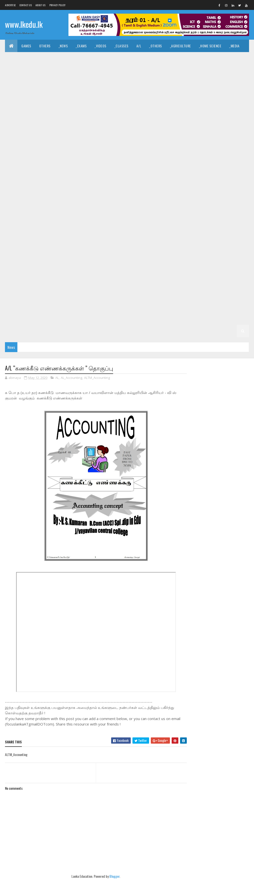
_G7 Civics (78, 231)
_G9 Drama (167, 182)
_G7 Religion (130, 244)
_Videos (100, 45)
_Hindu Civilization (63, 58)
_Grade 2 (180, 306)
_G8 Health (231, 207)
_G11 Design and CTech (173, 95)
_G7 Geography (180, 231)
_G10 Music (63, 169)
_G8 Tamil (234, 219)
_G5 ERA (130, 281)
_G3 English (67, 306)
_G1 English (201, 318)
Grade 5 (209, 269)
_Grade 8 (58, 207)
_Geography (112, 70)
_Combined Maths (187, 83)
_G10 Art (186, 132)
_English (33, 58)
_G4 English (67, 293)
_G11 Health (18, 120)
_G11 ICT (104, 120)
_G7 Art (57, 231)
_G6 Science (138, 269)
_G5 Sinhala (35, 281)
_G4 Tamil (42, 293)
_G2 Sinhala (203, 306)
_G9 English (193, 182)
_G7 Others (84, 244)
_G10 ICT (15, 169)
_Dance (238, 58)
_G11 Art (50, 95)
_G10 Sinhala (193, 169)
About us (40, 5)
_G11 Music (151, 120)
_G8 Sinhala (209, 219)
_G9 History (43, 194)
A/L (138, 45)
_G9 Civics (120, 182)
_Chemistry (135, 83)
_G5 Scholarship (183, 281)
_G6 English (131, 256)
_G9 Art (98, 182)
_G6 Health (188, 256)
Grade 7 (15, 231)
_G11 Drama (60, 107)
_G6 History (214, 256)
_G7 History (234, 231)
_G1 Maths (226, 318)
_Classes (121, 45)
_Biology (111, 83)
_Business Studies (23, 83)
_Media (234, 45)
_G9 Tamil (16, 207)
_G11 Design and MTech (26, 107)
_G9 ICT (66, 194)
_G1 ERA (14, 330)
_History (185, 58)
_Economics (197, 70)
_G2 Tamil (228, 306)
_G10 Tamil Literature (26, 182)
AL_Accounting (71, 378)
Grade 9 (57, 182)
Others (45, 45)
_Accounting (224, 70)
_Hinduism (133, 58)
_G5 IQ (13, 281)
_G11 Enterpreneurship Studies (173, 107)
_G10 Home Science (213, 157)
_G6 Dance (82, 256)
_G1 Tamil (178, 318)
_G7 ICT (14, 244)
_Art (203, 58)
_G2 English (18, 318)
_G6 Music (41, 269)
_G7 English (151, 231)
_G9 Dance (144, 182)
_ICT (177, 70)
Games (26, 45)
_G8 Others (111, 219)
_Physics (158, 83)
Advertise (10, 5)
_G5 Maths (109, 281)
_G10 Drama (199, 145)
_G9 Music (111, 194)
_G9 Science (208, 194)
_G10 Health (153, 157)
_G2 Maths (43, 318)
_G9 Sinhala (234, 194)
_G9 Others (136, 194)
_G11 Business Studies (81, 95)
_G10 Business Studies (218, 132)
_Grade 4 (231, 281)
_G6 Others (65, 269)
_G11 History (45, 120)
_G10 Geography (123, 157)
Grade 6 (228, 244)
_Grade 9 (77, 182)
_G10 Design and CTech (77, 145)
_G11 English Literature (122, 107)
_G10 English (226, 145)
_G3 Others (136, 306)
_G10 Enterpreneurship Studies (78, 157)
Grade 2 (159, 306)
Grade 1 (110, 318)
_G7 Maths (36, 244)
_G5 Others (153, 281)
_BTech (51, 83)
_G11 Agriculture (22, 95)
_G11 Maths (126, 120)
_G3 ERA (113, 306)
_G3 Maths (92, 306)
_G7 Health (208, 231)
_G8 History (18, 219)
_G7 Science (157, 244)
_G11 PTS (173, 120)
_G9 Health (17, 194)
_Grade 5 (230, 269)
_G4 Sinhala (18, 293)
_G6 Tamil (188, 269)
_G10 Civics (17, 145)
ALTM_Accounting (97, 378)
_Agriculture (180, 45)
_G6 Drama (106, 256)
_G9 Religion (181, 194)
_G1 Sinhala (154, 318)
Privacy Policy (57, 5)
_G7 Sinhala (183, 244)
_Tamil (14, 58)
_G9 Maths (88, 194)
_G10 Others (88, 169)
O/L (211, 83)
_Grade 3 (214, 293)
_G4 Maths (92, 293)
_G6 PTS (88, 269)
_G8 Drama (148, 207)
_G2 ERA (65, 318)
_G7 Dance (102, 231)
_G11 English (86, 107)
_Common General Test (148, 70)
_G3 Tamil (42, 306)
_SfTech (71, 83)
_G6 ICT (237, 256)
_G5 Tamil (59, 281)
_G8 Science (183, 219)
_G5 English (84, 281)
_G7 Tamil (207, 244)
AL (57, 378)
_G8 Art (79, 207)
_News (63, 45)
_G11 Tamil (43, 132)
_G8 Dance (125, 207)
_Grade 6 (16, 256)
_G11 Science (225, 120)
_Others (155, 45)
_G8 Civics (101, 207)
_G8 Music (86, 219)
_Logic (53, 70)
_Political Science (80, 70)
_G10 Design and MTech (165, 145)
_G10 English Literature (27, 157)
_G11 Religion (198, 120)
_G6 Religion (111, 269)
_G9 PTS (158, 194)
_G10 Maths (38, 169)
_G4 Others (136, 293)
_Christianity (159, 58)
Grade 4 (210, 281)
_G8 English (174, 207)
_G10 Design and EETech (120, 145)
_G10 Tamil (219, 169)
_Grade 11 (229, 83)
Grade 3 (193, 293)
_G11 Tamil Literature (76, 132)
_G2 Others (87, 318)
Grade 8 (38, 207)
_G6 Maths (17, 269)
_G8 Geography (203, 207)
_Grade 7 (36, 231)
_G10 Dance (42, 145)
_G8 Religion (156, 219)
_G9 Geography (222, 182)
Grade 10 (107, 132)
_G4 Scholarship (166, 293)
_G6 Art (36, 256)
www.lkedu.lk (24, 24)
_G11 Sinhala (18, 132)
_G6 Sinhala (164, 269)
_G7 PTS (107, 244)
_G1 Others (36, 330)
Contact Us (25, 5)
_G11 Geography (217, 107)
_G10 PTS (113, 169)
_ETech (90, 83)
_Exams (81, 45)
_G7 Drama (126, 231)
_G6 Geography (160, 256)
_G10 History (181, 157)
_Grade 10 (129, 132)
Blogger (113, 876)
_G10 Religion (137, 169)
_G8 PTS (133, 219)
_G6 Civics (58, 256)
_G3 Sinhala (18, 306)
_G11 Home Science (77, 120)
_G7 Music (59, 244)
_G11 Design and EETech (217, 95)
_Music (220, 58)
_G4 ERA (113, 293)
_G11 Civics (115, 95)
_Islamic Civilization (102, 58)
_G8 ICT (41, 219)
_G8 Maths (63, 219)
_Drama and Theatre (24, 70)
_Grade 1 (130, 318)
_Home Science (210, 45)
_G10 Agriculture (158, 132)
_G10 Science (165, 169)
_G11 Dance (139, 95)
